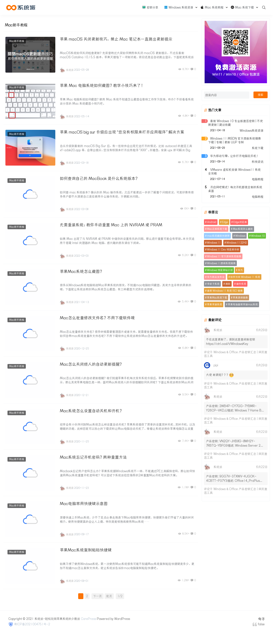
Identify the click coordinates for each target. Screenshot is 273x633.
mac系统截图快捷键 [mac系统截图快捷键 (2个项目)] (218, 235)
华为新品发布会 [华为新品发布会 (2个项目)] (215, 277)
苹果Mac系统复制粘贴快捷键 (86, 548)
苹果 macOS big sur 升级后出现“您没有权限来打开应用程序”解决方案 (122, 131)
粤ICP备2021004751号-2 (32, 623)
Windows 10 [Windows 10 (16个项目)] (257, 235)
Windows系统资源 (251, 131)
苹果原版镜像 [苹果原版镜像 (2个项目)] (239, 297)
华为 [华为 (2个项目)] (239, 270)
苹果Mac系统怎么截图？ (81, 270)
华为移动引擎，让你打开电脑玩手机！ (234, 156)
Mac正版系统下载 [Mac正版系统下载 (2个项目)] (217, 228)
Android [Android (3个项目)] (211, 222)
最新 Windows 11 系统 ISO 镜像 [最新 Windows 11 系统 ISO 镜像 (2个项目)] (224, 290)
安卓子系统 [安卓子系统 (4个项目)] (213, 283)
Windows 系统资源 (178, 7)
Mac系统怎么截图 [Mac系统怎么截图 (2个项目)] (242, 228)
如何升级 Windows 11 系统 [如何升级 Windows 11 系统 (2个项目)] (245, 277)
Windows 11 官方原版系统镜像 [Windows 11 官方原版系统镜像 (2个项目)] (224, 256)
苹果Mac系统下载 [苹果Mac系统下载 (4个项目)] (217, 297)
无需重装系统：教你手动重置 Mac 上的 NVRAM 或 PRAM (111, 224)
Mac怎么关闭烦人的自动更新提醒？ (91, 363)
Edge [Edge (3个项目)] (225, 222)
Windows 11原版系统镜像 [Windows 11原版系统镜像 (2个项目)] (221, 263)
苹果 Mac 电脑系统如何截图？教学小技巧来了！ (102, 85)
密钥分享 (150, 7)
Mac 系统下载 (242, 7)
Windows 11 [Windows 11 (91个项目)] (213, 242)
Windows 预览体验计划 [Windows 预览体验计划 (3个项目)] (219, 270)
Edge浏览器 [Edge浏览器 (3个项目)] (239, 222)
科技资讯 (257, 162)
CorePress (88, 617)
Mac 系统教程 (212, 7)
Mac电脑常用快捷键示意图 (84, 502)
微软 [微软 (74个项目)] (227, 283)
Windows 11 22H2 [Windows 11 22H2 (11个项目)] (236, 242)
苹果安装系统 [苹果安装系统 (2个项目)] (214, 304)
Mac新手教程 (16, 41)
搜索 (260, 94)
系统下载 (257, 148)
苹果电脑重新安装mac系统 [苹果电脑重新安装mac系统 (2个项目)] (242, 304)
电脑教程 (257, 179)
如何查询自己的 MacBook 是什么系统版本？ (99, 178)
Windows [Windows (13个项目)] (240, 235)
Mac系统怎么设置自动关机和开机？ (91, 409)
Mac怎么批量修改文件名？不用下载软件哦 (97, 317)
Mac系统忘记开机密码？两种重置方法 (93, 456)
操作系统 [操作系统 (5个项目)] (241, 283)
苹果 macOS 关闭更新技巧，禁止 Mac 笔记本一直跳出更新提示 (116, 39)
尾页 (109, 595)
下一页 (97, 595)
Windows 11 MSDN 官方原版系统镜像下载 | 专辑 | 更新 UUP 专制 (234, 140)
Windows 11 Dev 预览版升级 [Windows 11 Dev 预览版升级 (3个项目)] (223, 249)
